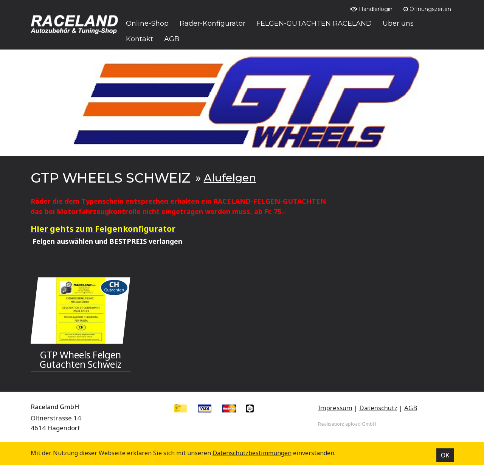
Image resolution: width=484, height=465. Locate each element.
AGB (410, 407)
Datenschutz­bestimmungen (252, 453)
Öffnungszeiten (427, 9)
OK (445, 455)
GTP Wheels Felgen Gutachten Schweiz (80, 359)
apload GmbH (360, 423)
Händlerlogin (371, 9)
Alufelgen (230, 177)
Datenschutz (378, 407)
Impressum (335, 407)
